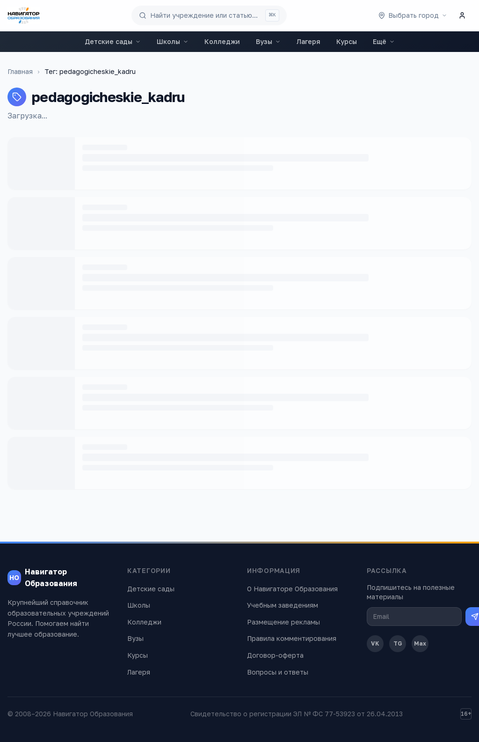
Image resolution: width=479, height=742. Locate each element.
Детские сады (113, 41)
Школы (173, 41)
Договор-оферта (275, 655)
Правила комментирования (291, 638)
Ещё (384, 41)
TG (397, 643)
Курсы (346, 41)
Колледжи (222, 41)
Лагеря (308, 41)
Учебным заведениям (282, 605)
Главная (20, 71)
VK (375, 643)
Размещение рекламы (283, 622)
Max (420, 643)
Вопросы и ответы (277, 672)
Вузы (268, 41)
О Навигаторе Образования (292, 589)
